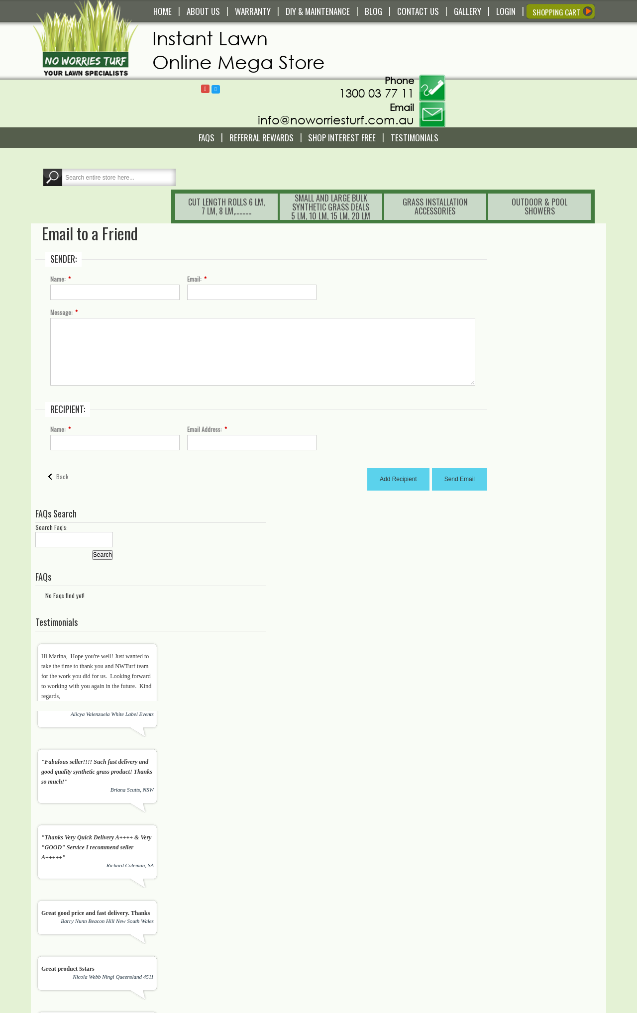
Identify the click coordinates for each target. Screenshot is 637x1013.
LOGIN (506, 11)
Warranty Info (213, 896)
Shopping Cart (355, 887)
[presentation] (301, 836)
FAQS (206, 90)
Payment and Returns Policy (232, 954)
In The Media (353, 954)
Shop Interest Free (342, 90)
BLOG (373, 11)
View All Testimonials (569, 711)
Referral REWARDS (261, 90)
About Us (348, 945)
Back (64, 391)
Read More (56, 940)
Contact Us (209, 878)
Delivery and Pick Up (222, 887)
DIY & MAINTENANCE (318, 11)
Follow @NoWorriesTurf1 (405, 38)
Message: (63, 227)
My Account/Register (363, 878)
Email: (196, 194)
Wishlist (346, 896)
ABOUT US (203, 11)
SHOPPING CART (556, 11)
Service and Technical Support (235, 905)
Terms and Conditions (224, 945)
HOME (162, 11)
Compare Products (361, 905)
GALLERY (467, 11)
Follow (395, 37)
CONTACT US (418, 11)
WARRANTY (253, 11)
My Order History (358, 914)
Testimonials (414, 90)
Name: (59, 194)
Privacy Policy (213, 963)
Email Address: (206, 344)
